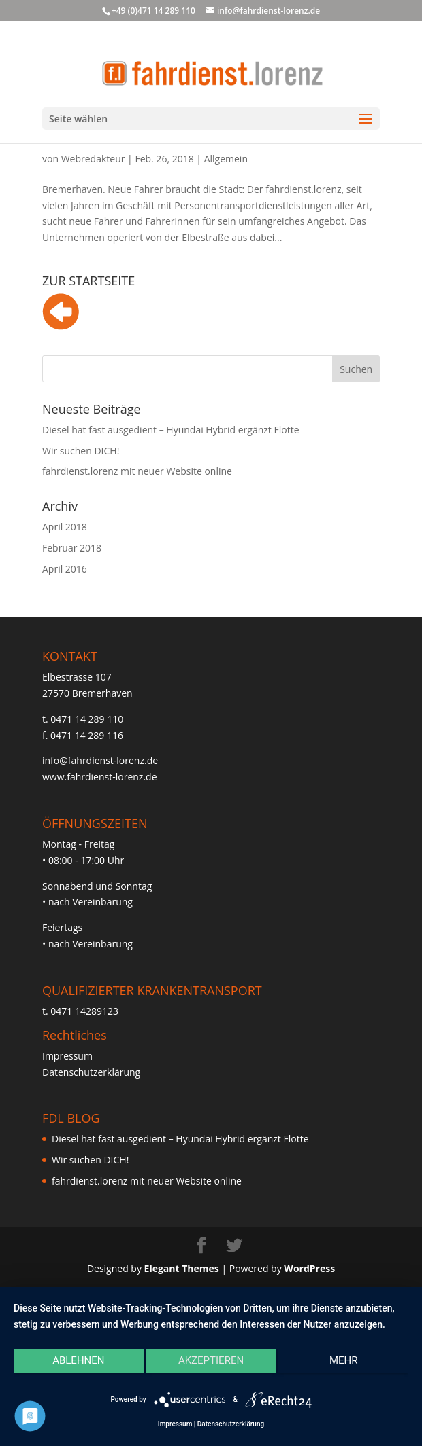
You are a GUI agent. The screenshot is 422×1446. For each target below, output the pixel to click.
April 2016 (64, 568)
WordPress (309, 1268)
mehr (343, 1360)
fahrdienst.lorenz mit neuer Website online (137, 471)
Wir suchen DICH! (80, 450)
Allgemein (226, 158)
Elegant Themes (181, 1268)
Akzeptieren (211, 1360)
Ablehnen (78, 1360)
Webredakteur (93, 158)
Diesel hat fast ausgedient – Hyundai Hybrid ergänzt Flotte (170, 429)
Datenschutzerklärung (91, 1072)
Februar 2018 (71, 547)
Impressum (67, 1055)
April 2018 (64, 526)
